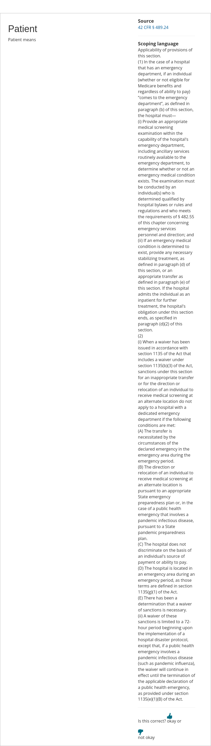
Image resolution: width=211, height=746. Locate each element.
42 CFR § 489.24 (153, 27)
